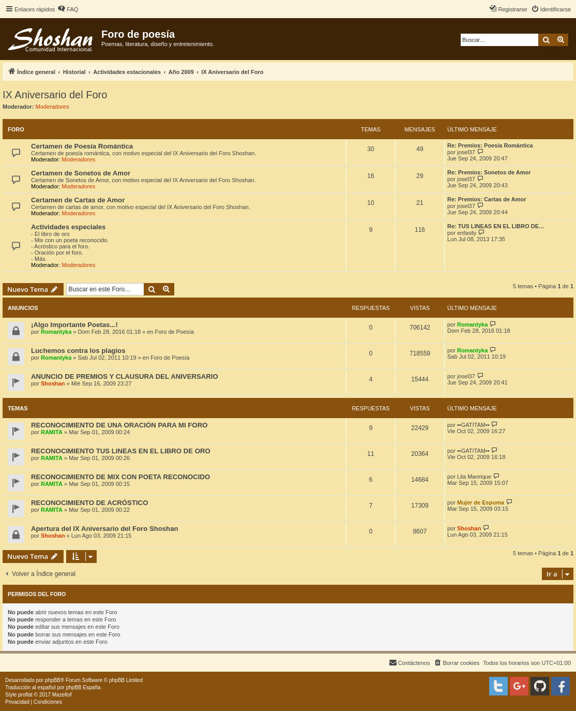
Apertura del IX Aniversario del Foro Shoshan (104, 528)
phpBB (52, 680)
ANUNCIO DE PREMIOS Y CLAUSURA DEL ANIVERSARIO (124, 376)
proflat (25, 695)
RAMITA (52, 432)
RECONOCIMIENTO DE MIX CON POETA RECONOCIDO (120, 477)
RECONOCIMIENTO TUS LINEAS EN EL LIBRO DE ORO (120, 451)
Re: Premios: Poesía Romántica (490, 145)
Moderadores (52, 106)
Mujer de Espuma (480, 502)
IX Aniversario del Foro (55, 94)
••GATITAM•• (473, 425)
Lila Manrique (474, 476)
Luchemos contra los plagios (78, 350)
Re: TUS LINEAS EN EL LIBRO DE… (495, 226)
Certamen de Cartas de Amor (78, 200)
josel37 (466, 152)
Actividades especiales (68, 227)
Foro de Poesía (174, 332)
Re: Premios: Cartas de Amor (486, 199)
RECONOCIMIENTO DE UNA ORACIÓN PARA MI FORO (119, 425)
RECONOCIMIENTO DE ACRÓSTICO (89, 503)
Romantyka (56, 332)
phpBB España (83, 687)
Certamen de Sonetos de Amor (80, 173)
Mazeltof (62, 695)
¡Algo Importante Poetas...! (74, 325)
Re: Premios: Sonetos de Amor (489, 172)
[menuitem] (67, 9)
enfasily (466, 233)
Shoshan (53, 383)
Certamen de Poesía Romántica (82, 146)
